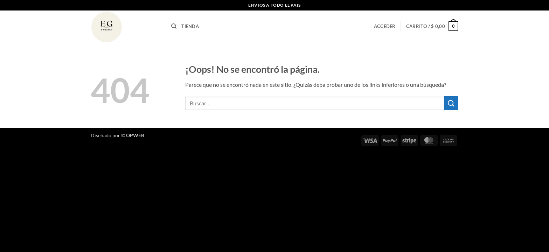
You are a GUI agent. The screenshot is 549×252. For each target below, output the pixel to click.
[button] (385, 26)
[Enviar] (451, 103)
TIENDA (190, 26)
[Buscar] (173, 26)
